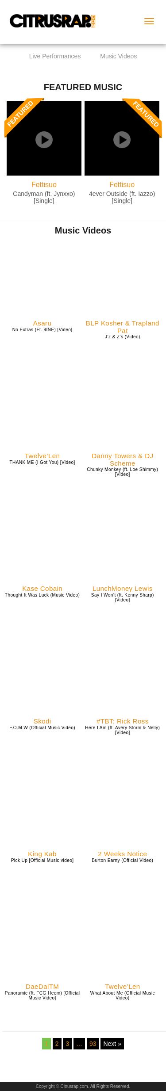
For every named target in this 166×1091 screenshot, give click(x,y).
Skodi (42, 721)
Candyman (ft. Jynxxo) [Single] (44, 197)
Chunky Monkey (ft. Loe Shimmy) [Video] (122, 472)
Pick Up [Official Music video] (42, 860)
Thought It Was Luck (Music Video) (42, 595)
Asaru (42, 323)
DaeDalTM (42, 986)
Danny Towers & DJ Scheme (122, 459)
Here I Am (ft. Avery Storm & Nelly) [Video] (122, 730)
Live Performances (55, 56)
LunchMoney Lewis (123, 588)
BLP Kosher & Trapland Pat (122, 327)
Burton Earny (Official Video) (122, 860)
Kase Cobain (42, 588)
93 (93, 1043)
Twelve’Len (42, 455)
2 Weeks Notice (122, 853)
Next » (112, 1043)
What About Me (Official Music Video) (122, 995)
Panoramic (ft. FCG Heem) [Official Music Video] (42, 995)
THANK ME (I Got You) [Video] (42, 462)
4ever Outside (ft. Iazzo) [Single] (122, 197)
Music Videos (118, 56)
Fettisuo (44, 184)
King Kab (42, 853)
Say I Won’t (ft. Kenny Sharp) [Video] (122, 597)
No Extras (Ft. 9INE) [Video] (42, 329)
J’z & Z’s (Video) (122, 336)
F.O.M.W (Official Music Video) (42, 727)
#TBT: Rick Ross (123, 721)
